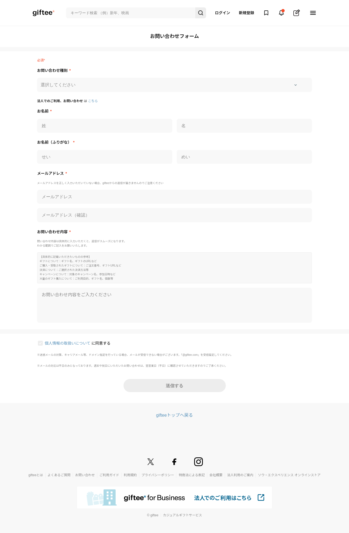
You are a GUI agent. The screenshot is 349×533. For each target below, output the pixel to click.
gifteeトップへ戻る (174, 415)
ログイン (222, 13)
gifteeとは (35, 475)
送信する (174, 385)
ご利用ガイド (109, 475)
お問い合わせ (85, 475)
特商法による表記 (192, 475)
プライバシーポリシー (158, 475)
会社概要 (215, 475)
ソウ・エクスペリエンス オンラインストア (289, 475)
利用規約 (130, 475)
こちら (93, 101)
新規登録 (246, 13)
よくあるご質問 (59, 475)
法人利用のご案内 (240, 475)
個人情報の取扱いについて (68, 343)
